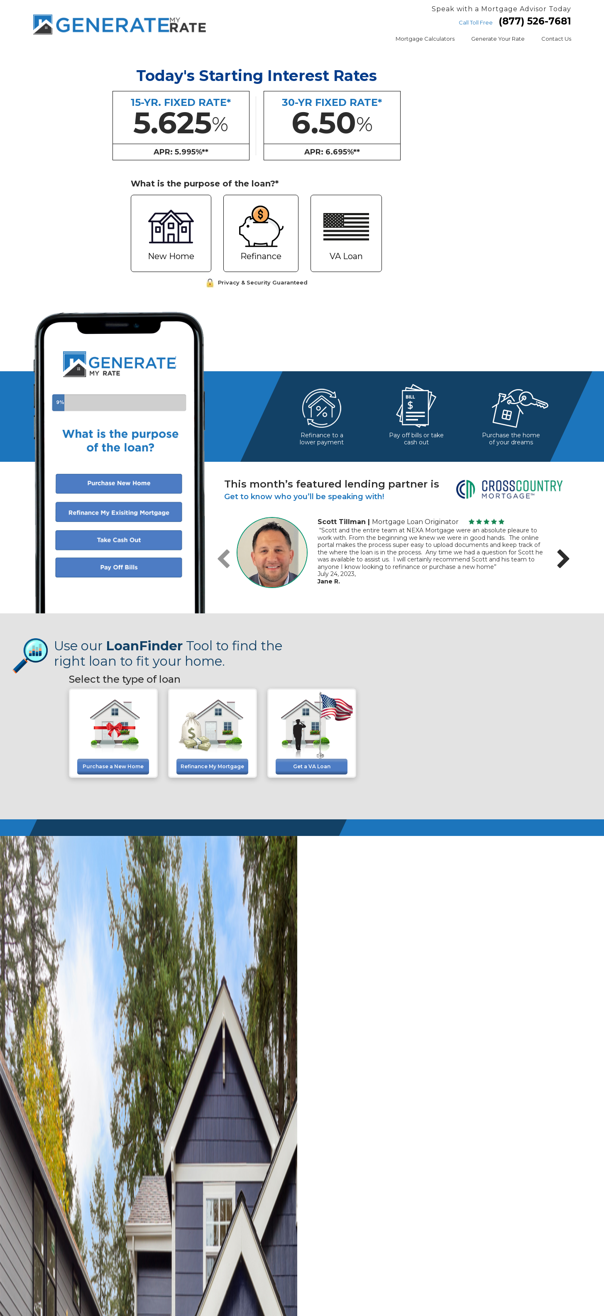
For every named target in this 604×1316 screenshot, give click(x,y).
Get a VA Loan (311, 766)
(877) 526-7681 (535, 21)
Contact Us (556, 38)
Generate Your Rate (498, 38)
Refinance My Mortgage (212, 766)
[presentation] (223, 559)
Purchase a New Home (113, 766)
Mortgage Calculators (425, 38)
